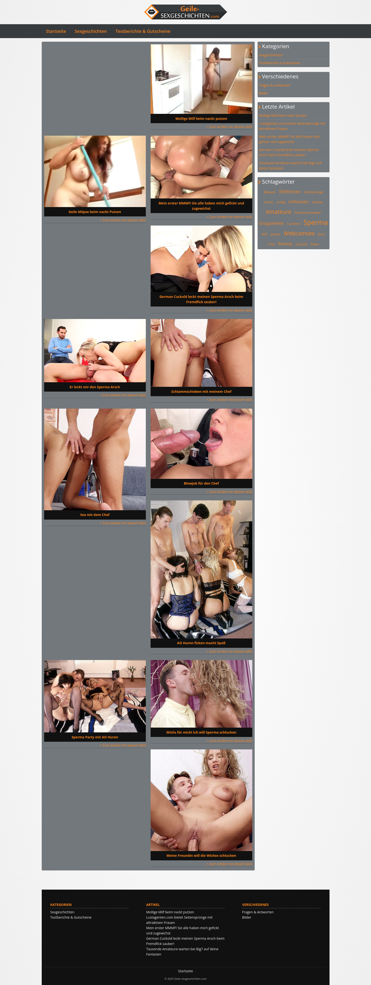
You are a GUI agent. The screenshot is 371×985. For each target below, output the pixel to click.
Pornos (285, 244)
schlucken (298, 201)
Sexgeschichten (91, 31)
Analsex (317, 202)
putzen (276, 234)
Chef (271, 244)
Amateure (278, 211)
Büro (321, 234)
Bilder (263, 93)
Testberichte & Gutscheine (142, 31)
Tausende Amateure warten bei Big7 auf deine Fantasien (290, 165)
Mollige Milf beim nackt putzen (283, 115)
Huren (268, 202)
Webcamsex (299, 233)
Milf (264, 234)
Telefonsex (289, 191)
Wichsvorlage (313, 192)
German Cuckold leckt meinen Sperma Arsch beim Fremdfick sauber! (289, 152)
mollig (280, 202)
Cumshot (293, 223)
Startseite (56, 31)
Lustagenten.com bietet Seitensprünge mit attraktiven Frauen (292, 126)
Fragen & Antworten (274, 85)
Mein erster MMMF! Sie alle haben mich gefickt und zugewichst (290, 139)
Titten (314, 244)
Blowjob (270, 192)
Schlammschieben (307, 212)
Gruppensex (271, 223)
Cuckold (301, 244)
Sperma (315, 222)
